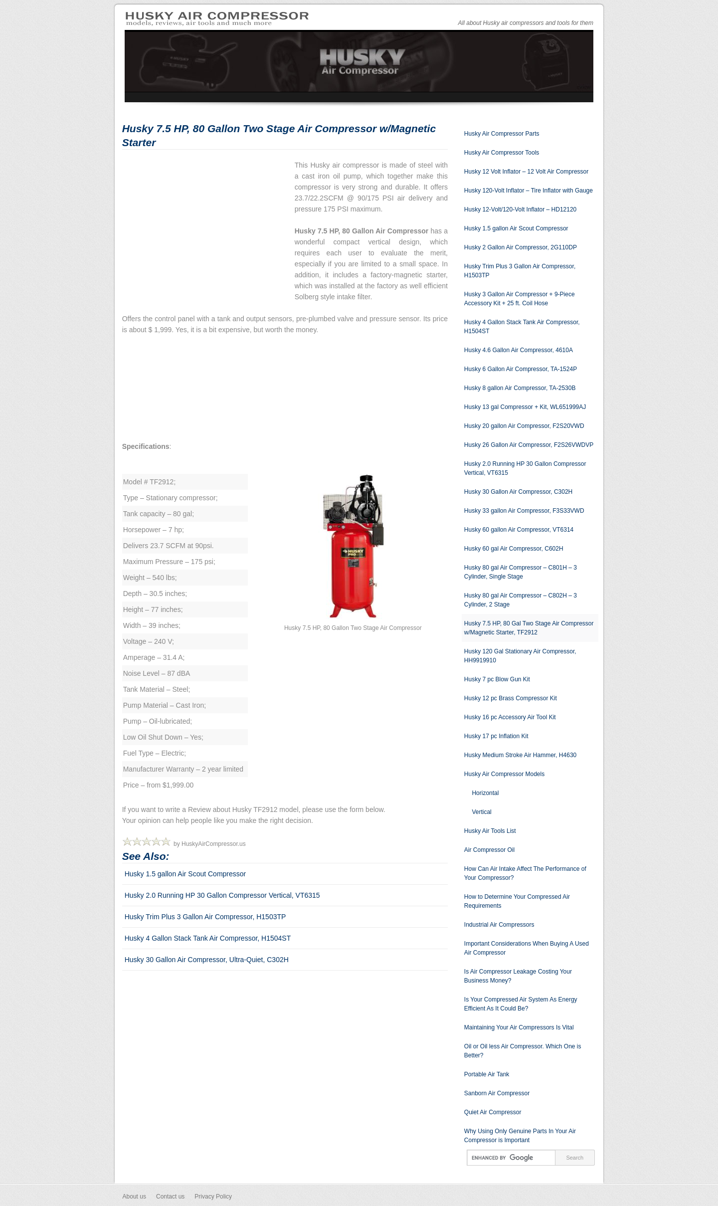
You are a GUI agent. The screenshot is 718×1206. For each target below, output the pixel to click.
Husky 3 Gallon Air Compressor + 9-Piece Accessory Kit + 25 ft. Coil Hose (519, 299)
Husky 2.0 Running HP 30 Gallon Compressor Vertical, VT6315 (222, 895)
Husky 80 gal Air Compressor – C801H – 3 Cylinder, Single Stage (520, 572)
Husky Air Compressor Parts (501, 133)
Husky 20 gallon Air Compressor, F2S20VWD (524, 425)
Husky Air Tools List (490, 830)
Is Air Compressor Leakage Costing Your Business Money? (518, 976)
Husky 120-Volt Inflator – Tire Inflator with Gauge (528, 190)
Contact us (170, 1196)
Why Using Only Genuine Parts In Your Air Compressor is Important (520, 1136)
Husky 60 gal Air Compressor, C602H (513, 548)
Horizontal (485, 793)
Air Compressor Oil (489, 849)
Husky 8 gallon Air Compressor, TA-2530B (520, 388)
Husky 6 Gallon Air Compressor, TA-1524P (520, 369)
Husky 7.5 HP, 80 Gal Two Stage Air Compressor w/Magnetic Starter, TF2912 (529, 628)
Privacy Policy (213, 1196)
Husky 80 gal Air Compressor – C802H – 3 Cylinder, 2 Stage (520, 600)
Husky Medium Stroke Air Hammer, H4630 (520, 755)
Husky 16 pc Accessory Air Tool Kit (510, 717)
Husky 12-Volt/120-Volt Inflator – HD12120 (520, 209)
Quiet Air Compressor (493, 1112)
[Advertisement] (206, 229)
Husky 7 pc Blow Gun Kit (497, 679)
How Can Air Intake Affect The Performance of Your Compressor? (525, 873)
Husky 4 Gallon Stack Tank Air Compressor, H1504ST (208, 938)
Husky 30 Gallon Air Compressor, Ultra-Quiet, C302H (207, 960)
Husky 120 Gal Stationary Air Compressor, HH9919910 (520, 656)
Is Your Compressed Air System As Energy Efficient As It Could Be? (520, 1004)
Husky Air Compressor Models (504, 774)
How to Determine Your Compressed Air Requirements (517, 901)
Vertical (481, 811)
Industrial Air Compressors (499, 924)
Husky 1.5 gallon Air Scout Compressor (185, 874)
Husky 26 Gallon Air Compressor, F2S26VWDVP (528, 444)
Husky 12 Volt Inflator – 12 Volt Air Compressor (526, 171)
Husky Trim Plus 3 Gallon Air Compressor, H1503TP (205, 917)
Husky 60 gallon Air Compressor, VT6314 (518, 529)
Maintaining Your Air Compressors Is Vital (519, 1027)
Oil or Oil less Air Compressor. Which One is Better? (522, 1051)
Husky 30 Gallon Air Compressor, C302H (518, 491)
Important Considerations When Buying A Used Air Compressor (526, 948)
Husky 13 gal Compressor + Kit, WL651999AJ (525, 406)
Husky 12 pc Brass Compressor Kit (510, 698)
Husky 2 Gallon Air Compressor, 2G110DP (520, 247)
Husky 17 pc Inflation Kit (496, 736)
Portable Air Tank (487, 1074)
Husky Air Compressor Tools (501, 152)
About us (134, 1196)
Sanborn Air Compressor (497, 1093)
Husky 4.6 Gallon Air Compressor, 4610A (518, 350)
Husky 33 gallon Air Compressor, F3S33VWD (524, 510)
